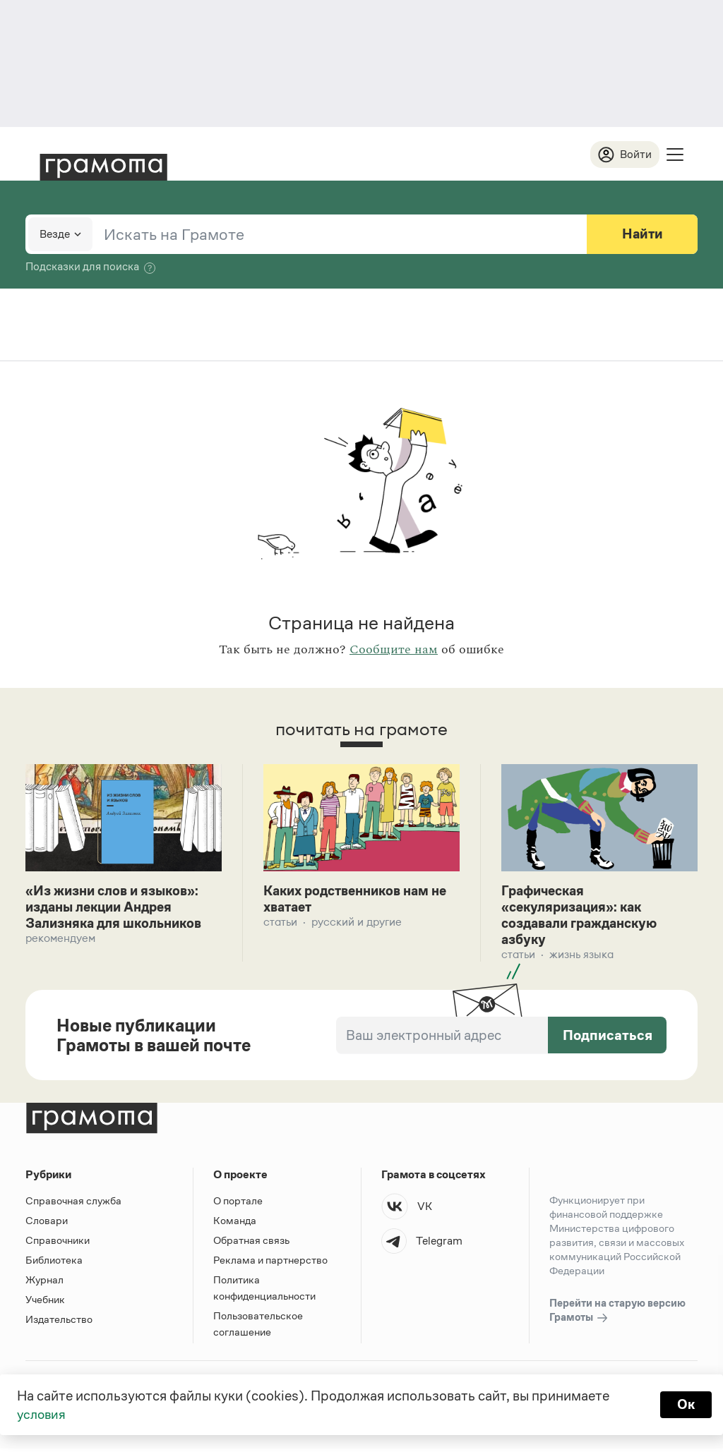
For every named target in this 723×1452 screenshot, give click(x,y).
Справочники (57, 1244)
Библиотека (54, 1263)
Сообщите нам (393, 650)
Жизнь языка (581, 957)
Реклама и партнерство (270, 1263)
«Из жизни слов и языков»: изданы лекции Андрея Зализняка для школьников (120, 908)
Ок (685, 1404)
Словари (46, 1224)
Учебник (45, 1303)
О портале (238, 1204)
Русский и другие (356, 924)
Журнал (44, 1283)
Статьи (280, 924)
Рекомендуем (60, 941)
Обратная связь (251, 1244)
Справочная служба (73, 1204)
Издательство (58, 1323)
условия (42, 1414)
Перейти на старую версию (617, 1314)
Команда (234, 1224)
